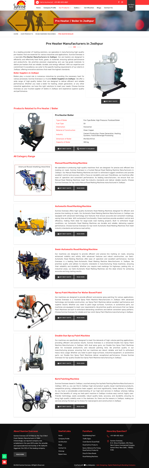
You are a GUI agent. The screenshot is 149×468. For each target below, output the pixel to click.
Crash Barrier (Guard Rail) (91, 442)
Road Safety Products (90, 445)
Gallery (77, 8)
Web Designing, (101, 465)
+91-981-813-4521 (61, 2)
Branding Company (128, 465)
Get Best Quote (131, 6)
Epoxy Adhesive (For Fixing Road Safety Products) (91, 449)
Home (38, 8)
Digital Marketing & (114, 465)
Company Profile (50, 8)
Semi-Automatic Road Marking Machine (76, 249)
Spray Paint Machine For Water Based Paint (78, 292)
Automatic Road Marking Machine (73, 206)
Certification (89, 8)
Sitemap (61, 451)
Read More (81, 188)
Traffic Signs (87, 439)
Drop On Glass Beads (89, 453)
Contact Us (108, 8)
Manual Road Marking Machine (71, 163)
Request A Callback (85, 148)
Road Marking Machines (45, 34)
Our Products (65, 8)
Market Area (62, 454)
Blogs (99, 8)
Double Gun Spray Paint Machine (72, 335)
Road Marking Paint (89, 435)
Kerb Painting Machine (67, 379)
